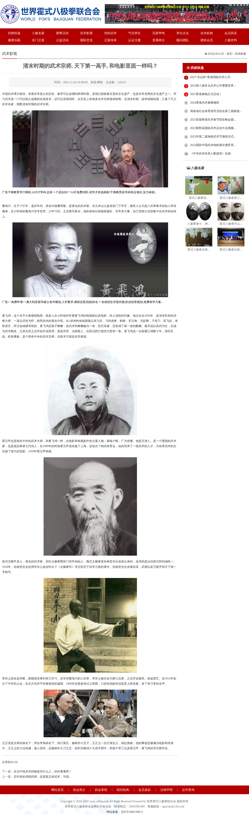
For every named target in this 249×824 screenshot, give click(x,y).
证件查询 (188, 789)
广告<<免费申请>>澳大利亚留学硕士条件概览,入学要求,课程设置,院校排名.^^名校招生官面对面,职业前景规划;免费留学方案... (82, 302)
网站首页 (57, 789)
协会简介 (79, 789)
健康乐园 (14, 40)
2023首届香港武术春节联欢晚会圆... (213, 119)
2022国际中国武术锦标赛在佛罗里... (213, 145)
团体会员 (206, 40)
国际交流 (86, 40)
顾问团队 (182, 40)
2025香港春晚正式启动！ (206, 94)
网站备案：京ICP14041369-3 (124, 811)
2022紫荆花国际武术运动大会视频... (213, 128)
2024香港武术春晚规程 (204, 102)
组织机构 (123, 789)
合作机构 (206, 33)
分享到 (6, 762)
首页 (229, 53)
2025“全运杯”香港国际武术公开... (211, 77)
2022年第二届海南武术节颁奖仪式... (213, 136)
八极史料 (231, 40)
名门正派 (38, 40)
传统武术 (110, 33)
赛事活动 (62, 33)
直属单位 (158, 40)
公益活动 (62, 40)
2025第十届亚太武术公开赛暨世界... (213, 85)
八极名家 (38, 33)
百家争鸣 (158, 33)
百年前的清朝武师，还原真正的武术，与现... (42, 776)
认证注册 (134, 40)
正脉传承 (110, 40)
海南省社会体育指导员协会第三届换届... (216, 111)
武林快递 (14, 33)
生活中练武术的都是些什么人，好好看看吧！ (43, 771)
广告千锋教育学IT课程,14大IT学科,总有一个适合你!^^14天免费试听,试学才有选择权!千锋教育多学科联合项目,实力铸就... (79, 192)
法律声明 (166, 789)
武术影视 (86, 33)
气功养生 (134, 33)
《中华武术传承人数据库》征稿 (210, 153)
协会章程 (101, 789)
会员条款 (144, 789)
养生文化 (182, 33)
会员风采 (231, 33)
